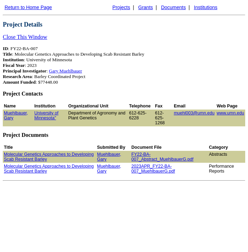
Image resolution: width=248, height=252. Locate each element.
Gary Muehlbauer (65, 71)
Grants (145, 7)
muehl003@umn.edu (194, 113)
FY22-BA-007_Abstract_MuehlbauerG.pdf (162, 157)
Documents (173, 7)
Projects (121, 7)
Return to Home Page (28, 7)
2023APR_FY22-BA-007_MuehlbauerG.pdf (153, 169)
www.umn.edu (230, 113)
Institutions (206, 7)
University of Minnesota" (46, 115)
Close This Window (25, 37)
